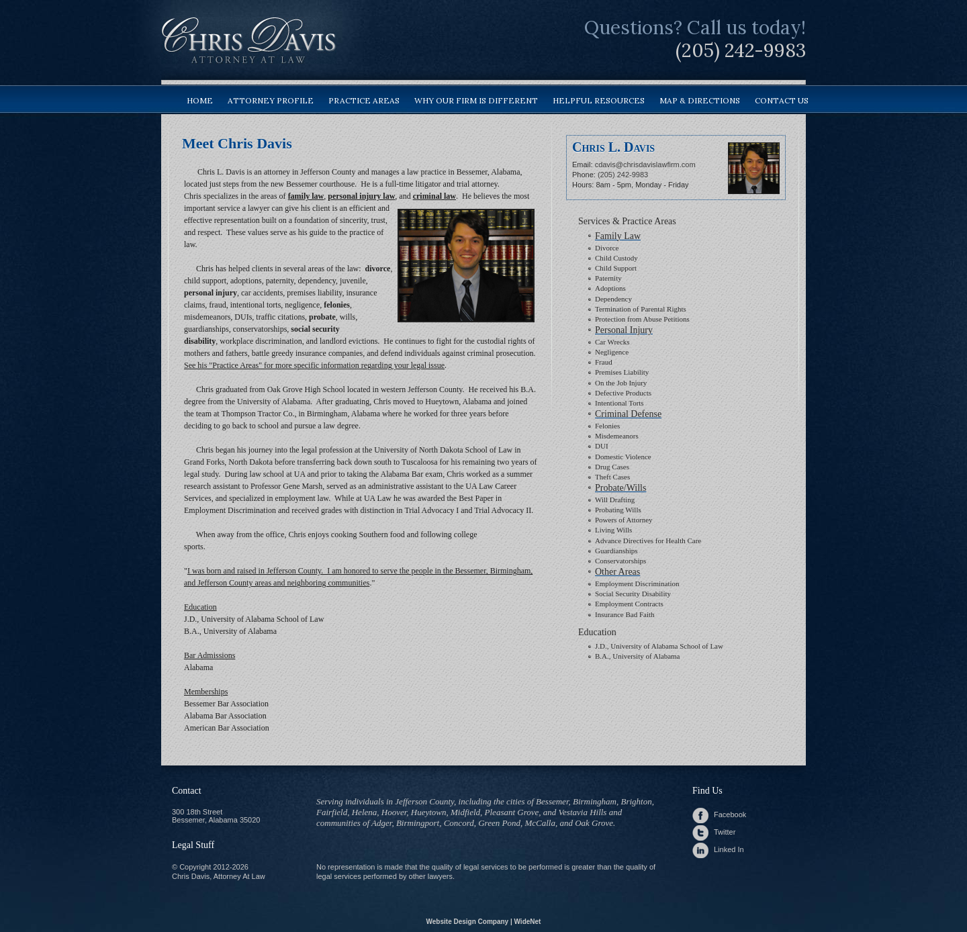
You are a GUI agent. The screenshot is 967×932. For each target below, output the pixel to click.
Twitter (724, 832)
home (200, 100)
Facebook (730, 814)
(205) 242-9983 (741, 50)
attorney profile (271, 100)
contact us (782, 100)
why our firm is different (476, 100)
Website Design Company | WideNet (483, 921)
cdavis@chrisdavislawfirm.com (645, 164)
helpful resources (599, 100)
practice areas (364, 100)
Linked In (729, 849)
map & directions (699, 100)
